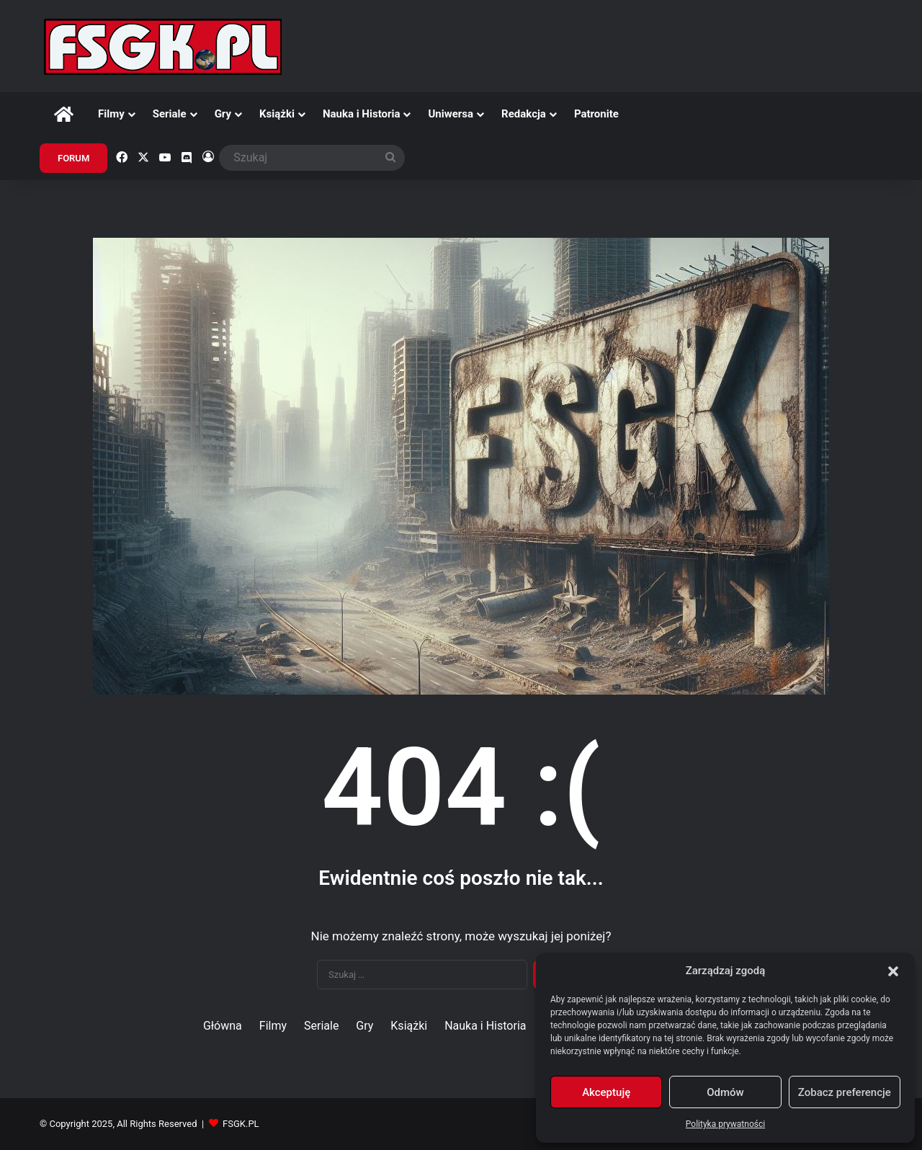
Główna (222, 1026)
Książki (277, 113)
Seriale (170, 113)
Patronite (596, 113)
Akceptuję (606, 1092)
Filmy (111, 113)
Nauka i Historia (361, 113)
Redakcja (523, 113)
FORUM (73, 158)
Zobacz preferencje (844, 1092)
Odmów (725, 1092)
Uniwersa (450, 113)
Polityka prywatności (725, 1124)
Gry (223, 113)
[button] (893, 971)
